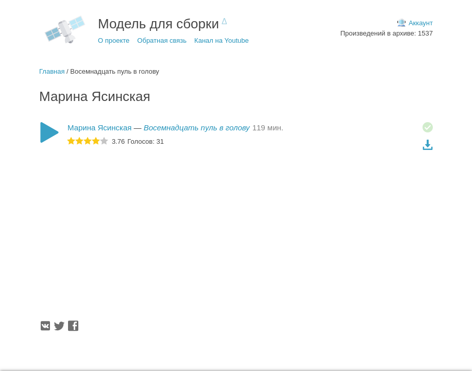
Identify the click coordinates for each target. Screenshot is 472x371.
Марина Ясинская (99, 127)
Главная (51, 71)
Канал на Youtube (221, 40)
